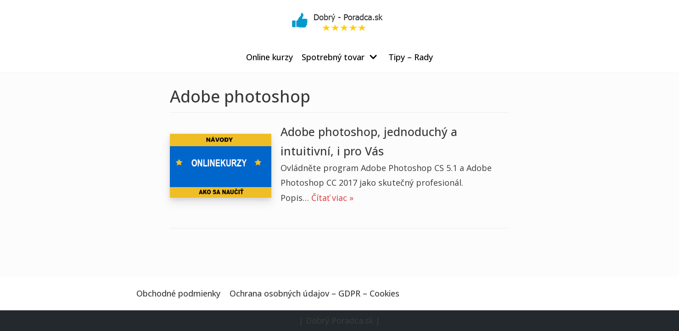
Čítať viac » (332, 197)
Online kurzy (269, 57)
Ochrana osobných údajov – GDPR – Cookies (314, 293)
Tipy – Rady (410, 57)
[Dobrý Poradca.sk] (339, 21)
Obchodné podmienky (178, 293)
